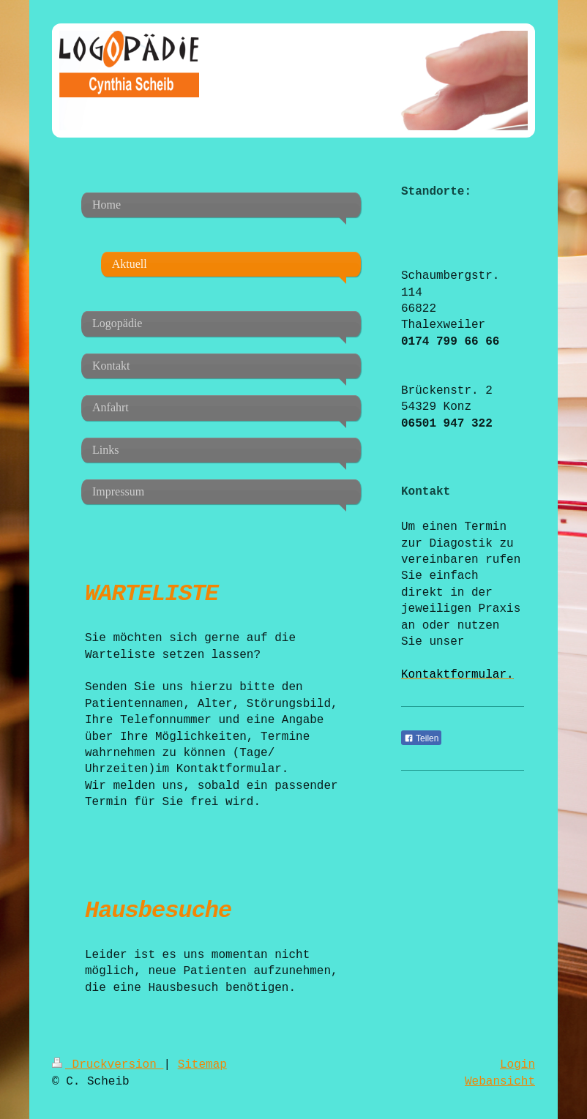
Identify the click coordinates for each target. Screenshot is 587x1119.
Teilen (421, 738)
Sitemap (202, 1064)
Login (517, 1064)
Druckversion (107, 1064)
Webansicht (500, 1081)
